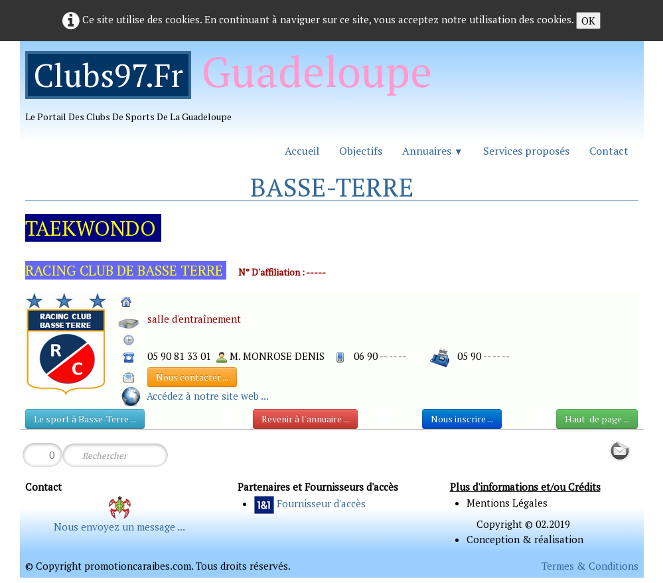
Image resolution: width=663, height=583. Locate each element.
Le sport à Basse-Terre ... (85, 418)
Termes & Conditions (590, 565)
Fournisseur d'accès (321, 503)
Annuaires (432, 150)
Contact (608, 150)
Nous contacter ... (192, 377)
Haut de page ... (597, 418)
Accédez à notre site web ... (208, 395)
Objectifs (360, 150)
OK (588, 20)
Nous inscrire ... (462, 418)
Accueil (302, 150)
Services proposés (526, 150)
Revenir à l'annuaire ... (305, 418)
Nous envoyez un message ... (119, 526)
